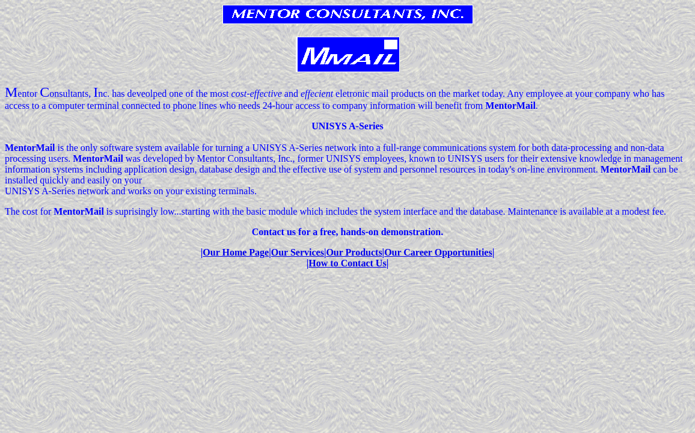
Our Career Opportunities (438, 252)
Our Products (354, 252)
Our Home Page (236, 252)
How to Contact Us (347, 263)
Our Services (297, 252)
